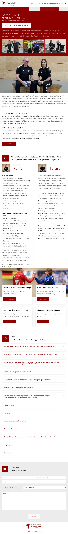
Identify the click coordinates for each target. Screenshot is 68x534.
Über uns (24, 9)
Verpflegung (8, 445)
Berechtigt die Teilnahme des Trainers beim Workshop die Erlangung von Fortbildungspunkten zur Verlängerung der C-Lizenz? (27, 396)
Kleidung (7, 413)
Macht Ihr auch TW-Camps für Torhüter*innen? (19, 388)
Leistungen (34, 9)
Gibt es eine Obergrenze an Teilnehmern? (17, 372)
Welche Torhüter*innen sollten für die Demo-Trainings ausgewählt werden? (28, 380)
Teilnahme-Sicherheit (11, 429)
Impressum (29, 531)
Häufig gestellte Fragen (49, 9)
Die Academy (13, 9)
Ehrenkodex (8, 453)
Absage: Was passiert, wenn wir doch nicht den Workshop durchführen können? (29, 437)
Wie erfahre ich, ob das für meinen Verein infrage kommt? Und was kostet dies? (29, 346)
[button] (3, 46)
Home (3, 9)
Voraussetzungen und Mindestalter (15, 421)
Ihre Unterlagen (9, 405)
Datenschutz (38, 531)
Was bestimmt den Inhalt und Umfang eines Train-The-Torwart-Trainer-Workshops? (30, 354)
